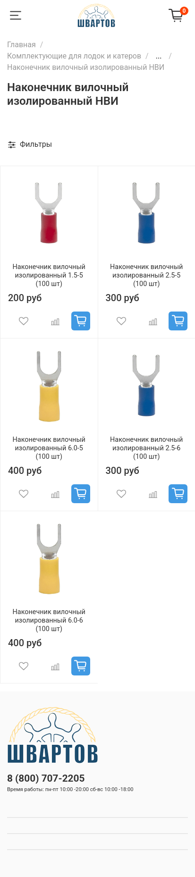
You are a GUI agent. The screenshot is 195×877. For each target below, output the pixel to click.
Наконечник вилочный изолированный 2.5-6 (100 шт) (146, 448)
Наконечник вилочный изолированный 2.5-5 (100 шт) (146, 275)
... (159, 56)
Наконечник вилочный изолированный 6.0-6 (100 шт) (49, 620)
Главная (21, 44)
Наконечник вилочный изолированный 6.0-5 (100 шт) (49, 448)
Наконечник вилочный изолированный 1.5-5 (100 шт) (49, 275)
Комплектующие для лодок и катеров (74, 55)
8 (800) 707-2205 (46, 778)
